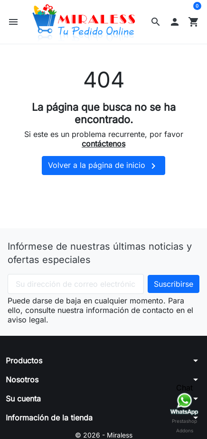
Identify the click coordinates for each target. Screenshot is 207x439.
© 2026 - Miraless (103, 435)
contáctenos (103, 143)
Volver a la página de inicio (103, 166)
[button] (155, 21)
